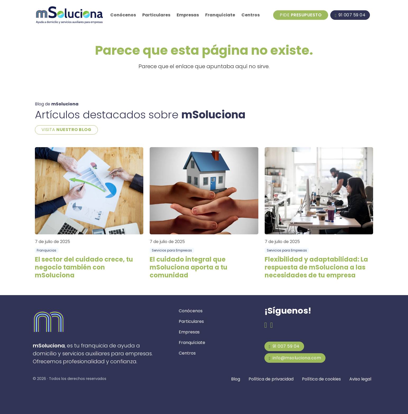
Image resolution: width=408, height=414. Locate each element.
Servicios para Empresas (172, 250)
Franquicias (46, 250)
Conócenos (123, 15)
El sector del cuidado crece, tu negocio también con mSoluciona (84, 267)
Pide (301, 15)
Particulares (156, 15)
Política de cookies (321, 379)
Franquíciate (220, 15)
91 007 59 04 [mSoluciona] (284, 346)
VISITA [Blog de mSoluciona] (66, 130)
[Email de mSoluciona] (271, 325)
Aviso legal (360, 379)
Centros (250, 15)
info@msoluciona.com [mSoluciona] (295, 358)
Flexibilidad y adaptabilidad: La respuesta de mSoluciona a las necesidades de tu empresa (316, 267)
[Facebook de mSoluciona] (265, 325)
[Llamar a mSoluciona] (350, 15)
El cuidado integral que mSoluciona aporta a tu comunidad (188, 267)
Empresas (188, 15)
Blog (235, 379)
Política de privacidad (271, 379)
